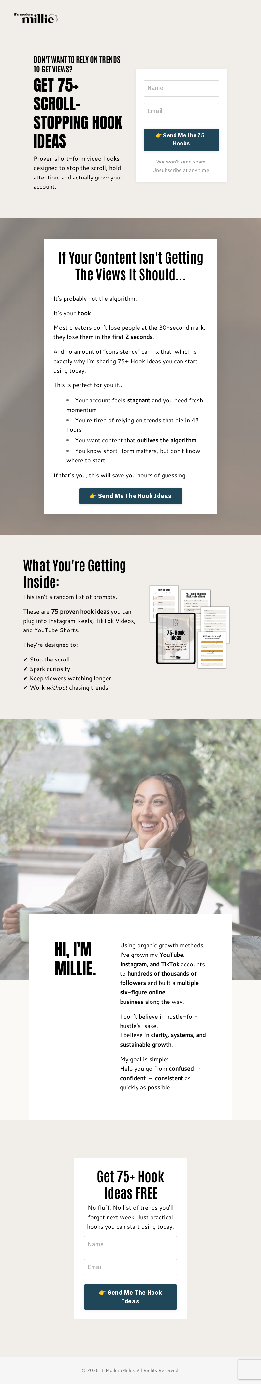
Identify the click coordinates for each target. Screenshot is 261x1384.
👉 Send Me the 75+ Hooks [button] (181, 139)
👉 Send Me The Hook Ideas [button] (131, 496)
